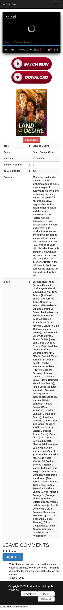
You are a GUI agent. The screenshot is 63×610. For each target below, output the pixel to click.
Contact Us (46, 599)
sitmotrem (9, 4)
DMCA (46, 594)
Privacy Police (29, 594)
